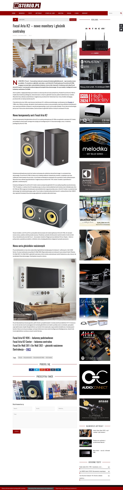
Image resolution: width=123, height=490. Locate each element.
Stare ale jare (50, 13)
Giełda (69, 13)
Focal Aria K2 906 (39, 357)
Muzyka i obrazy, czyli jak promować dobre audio (62, 395)
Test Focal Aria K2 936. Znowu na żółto (28, 396)
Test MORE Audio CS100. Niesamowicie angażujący (92, 471)
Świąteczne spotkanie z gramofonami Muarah (99, 441)
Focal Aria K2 (28, 357)
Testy (30, 13)
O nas (76, 13)
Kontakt (85, 13)
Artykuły (39, 13)
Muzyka (60, 13)
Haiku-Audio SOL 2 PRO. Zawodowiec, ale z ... (91, 467)
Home (13, 13)
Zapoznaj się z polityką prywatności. (66, 488)
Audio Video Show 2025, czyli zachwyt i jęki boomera (101, 431)
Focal (20, 357)
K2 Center (49, 357)
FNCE (28, 349)
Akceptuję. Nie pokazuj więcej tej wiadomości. (40, 488)
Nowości (22, 13)
